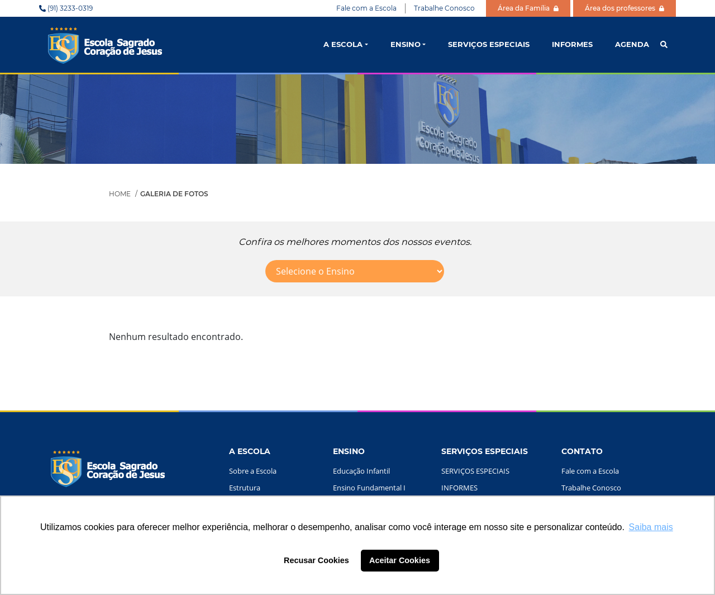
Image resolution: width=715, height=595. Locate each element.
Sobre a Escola (253, 471)
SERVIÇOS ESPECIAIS (489, 44)
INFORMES (572, 44)
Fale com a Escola (366, 8)
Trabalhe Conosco (444, 8)
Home (120, 194)
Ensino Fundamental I (369, 488)
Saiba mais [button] (651, 527)
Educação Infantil (361, 471)
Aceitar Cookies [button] (399, 560)
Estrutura (244, 488)
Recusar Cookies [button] (316, 560)
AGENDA (632, 44)
